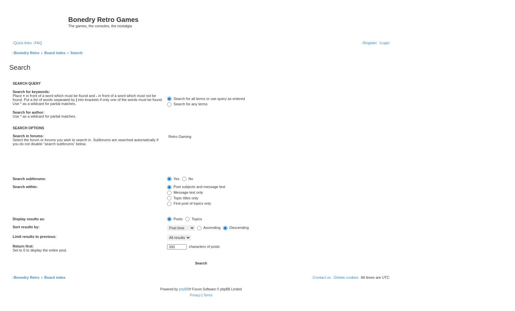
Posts (175, 219)
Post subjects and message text (196, 187)
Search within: (25, 187)
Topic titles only (182, 198)
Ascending (208, 228)
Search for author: (28, 112)
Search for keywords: (31, 92)
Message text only (185, 192)
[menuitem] (37, 43)
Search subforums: (29, 179)
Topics (193, 219)
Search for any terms (187, 104)
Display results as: (29, 219)
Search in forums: (28, 136)
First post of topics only (189, 203)
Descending (236, 228)
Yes (173, 179)
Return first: (23, 246)
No (187, 179)
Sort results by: (26, 227)
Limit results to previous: (34, 237)
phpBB (184, 289)
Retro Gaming (278, 137)
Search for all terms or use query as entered (206, 99)
